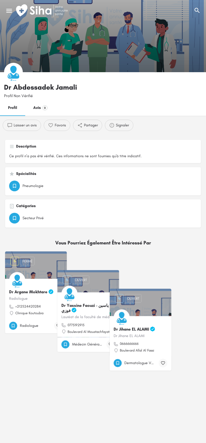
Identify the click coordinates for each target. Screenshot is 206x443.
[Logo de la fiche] (13, 72)
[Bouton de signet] (58, 325)
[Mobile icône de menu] (9, 10)
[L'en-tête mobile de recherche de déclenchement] (197, 10)
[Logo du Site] (42, 10)
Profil (12, 107)
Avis (40, 107)
